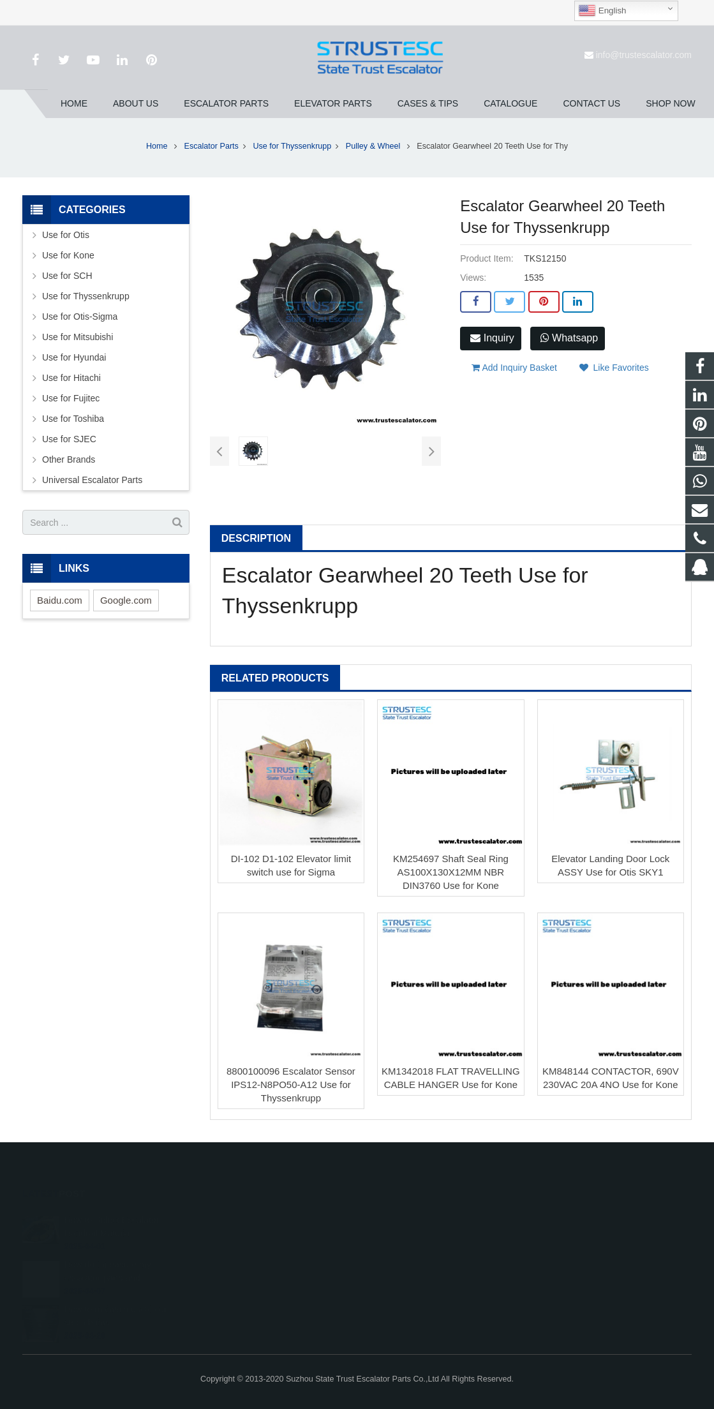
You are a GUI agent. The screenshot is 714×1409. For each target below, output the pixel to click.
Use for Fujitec (71, 398)
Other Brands (68, 459)
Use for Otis (65, 235)
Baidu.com (59, 600)
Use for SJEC (69, 439)
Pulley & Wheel (374, 146)
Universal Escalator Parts (92, 480)
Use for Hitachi (71, 378)
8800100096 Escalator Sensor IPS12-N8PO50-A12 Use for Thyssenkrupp (291, 1084)
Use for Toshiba (73, 419)
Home (157, 146)
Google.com (126, 600)
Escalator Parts (211, 146)
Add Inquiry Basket (514, 367)
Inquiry (492, 337)
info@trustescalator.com (644, 55)
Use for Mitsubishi (77, 337)
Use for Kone (68, 255)
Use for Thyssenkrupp (292, 146)
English (602, 11)
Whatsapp (569, 337)
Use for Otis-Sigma (79, 316)
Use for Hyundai (74, 357)
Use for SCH (67, 276)
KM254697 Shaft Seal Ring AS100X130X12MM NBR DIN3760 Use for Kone (451, 872)
